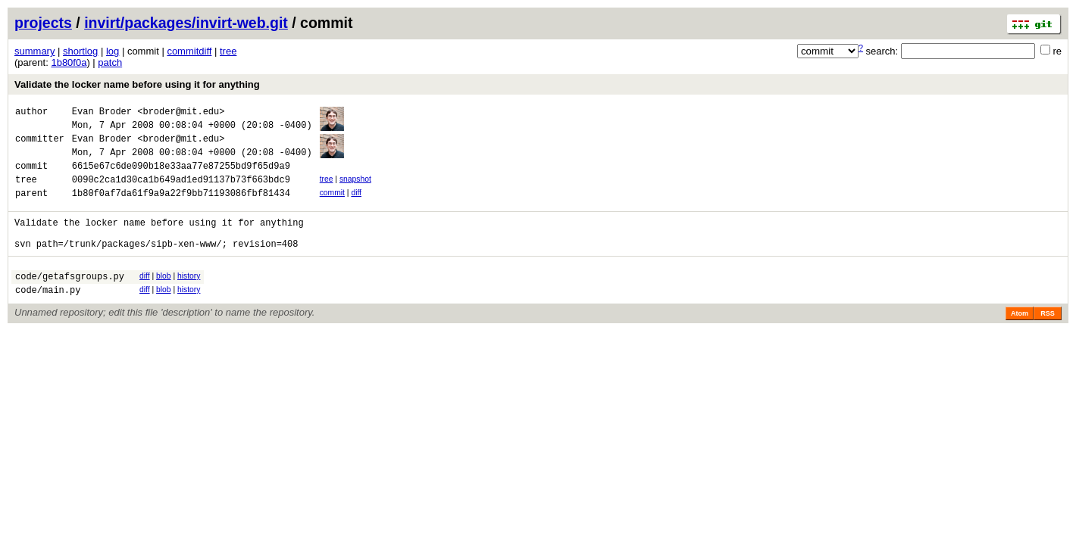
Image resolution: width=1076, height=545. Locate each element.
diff (356, 206)
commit (332, 206)
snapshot (355, 190)
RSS (1047, 340)
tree (228, 51)
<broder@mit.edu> (180, 113)
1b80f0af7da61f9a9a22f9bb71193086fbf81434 (181, 208)
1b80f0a (68, 62)
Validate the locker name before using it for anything (137, 84)
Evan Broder (102, 113)
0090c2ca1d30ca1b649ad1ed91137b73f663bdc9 (181, 192)
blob (163, 298)
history (188, 298)
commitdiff (189, 51)
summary (34, 51)
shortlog (80, 51)
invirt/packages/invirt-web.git (186, 22)
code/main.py (47, 316)
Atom (1019, 340)
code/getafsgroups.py (69, 300)
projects (43, 22)
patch (110, 62)
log (112, 51)
